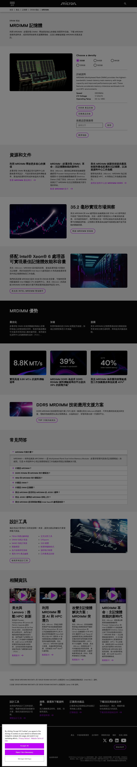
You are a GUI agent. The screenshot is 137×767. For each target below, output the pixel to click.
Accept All (24, 754)
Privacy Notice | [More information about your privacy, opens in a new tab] (24, 747)
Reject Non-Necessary (24, 761)
